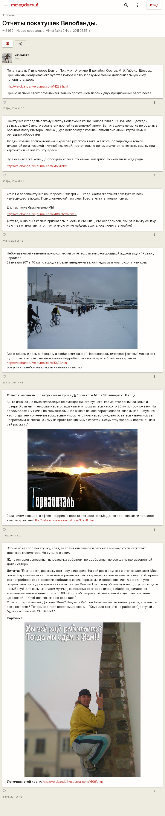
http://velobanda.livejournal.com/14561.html (37, 166)
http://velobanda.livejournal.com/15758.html (64, 520)
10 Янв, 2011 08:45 (12, 240)
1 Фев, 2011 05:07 (11, 535)
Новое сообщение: (31, 30)
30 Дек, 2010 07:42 (13, 181)
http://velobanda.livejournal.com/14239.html (37, 86)
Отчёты (8, 15)
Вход (154, 5)
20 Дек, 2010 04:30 (13, 108)
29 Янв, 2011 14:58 (12, 382)
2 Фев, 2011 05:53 (77, 30)
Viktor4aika (54, 30)
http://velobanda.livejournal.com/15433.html (37, 363)
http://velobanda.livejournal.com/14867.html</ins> (42, 214)
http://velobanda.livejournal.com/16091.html (73, 781)
